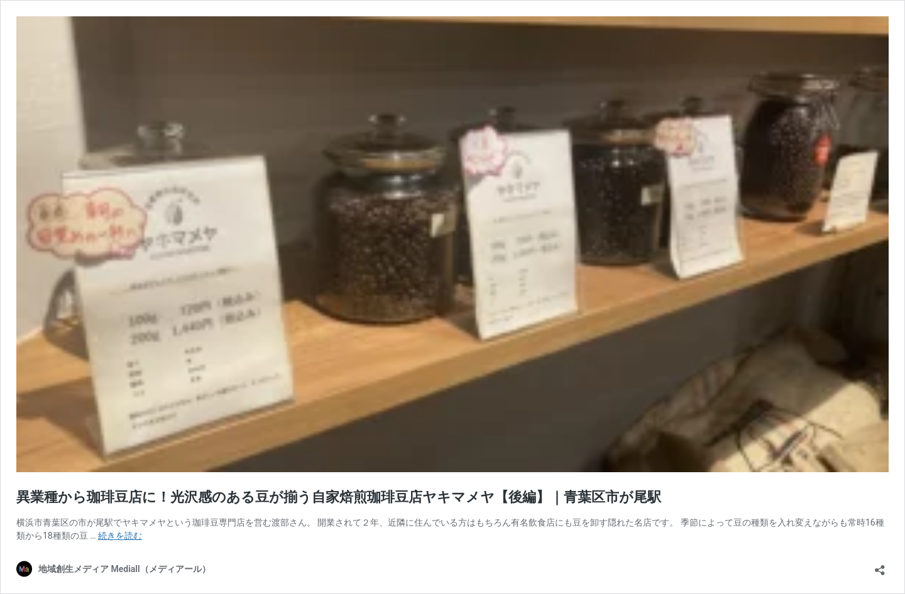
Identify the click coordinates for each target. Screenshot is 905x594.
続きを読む (120, 536)
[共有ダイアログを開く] (880, 566)
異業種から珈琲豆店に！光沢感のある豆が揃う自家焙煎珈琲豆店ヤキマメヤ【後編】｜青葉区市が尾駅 (338, 497)
